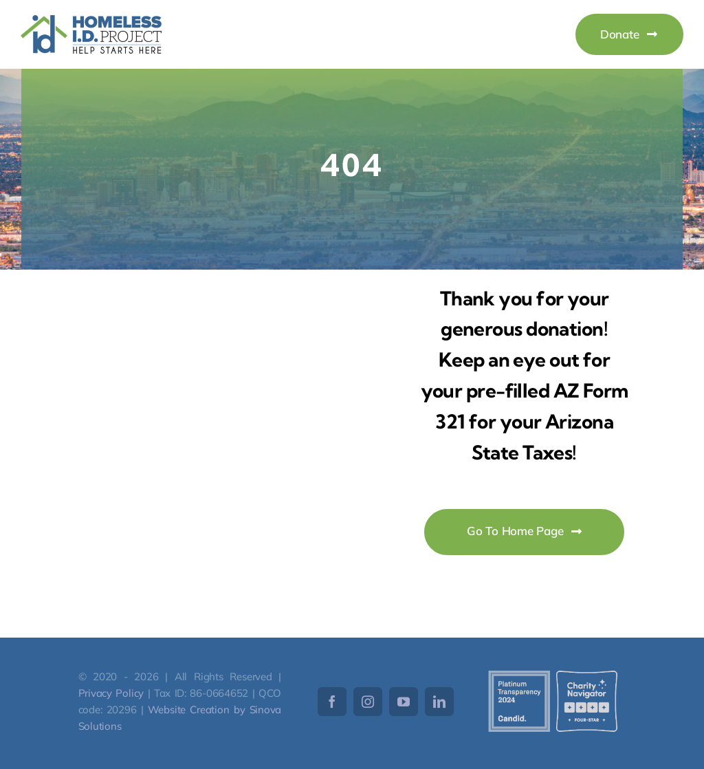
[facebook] (332, 701)
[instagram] (367, 701)
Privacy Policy (111, 693)
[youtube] (403, 701)
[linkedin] (439, 701)
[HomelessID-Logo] (91, 21)
